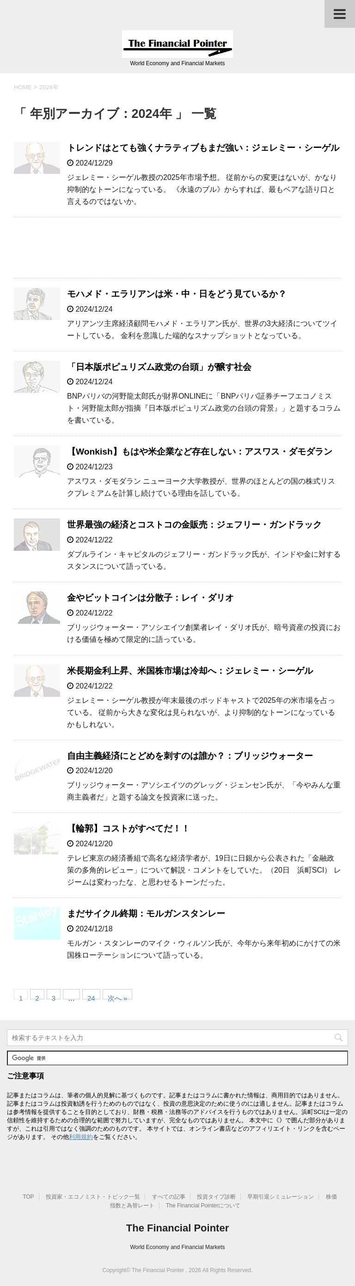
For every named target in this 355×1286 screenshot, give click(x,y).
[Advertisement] (177, 248)
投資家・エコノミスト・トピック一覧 (93, 1197)
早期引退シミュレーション (280, 1197)
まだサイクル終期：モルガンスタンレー (146, 913)
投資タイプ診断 (216, 1197)
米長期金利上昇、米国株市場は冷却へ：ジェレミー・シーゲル (190, 671)
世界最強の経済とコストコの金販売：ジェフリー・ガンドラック (194, 524)
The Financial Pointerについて (203, 1205)
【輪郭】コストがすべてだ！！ (128, 828)
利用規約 (81, 1136)
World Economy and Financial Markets (177, 1247)
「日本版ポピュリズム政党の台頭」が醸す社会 (159, 367)
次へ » (118, 996)
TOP (28, 1197)
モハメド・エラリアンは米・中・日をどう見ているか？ (177, 294)
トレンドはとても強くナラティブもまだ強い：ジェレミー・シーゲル (203, 148)
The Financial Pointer (177, 1228)
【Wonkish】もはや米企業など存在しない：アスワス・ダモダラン (199, 451)
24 (91, 996)
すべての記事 (168, 1197)
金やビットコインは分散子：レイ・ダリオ (150, 598)
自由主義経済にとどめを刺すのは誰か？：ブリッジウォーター (190, 756)
